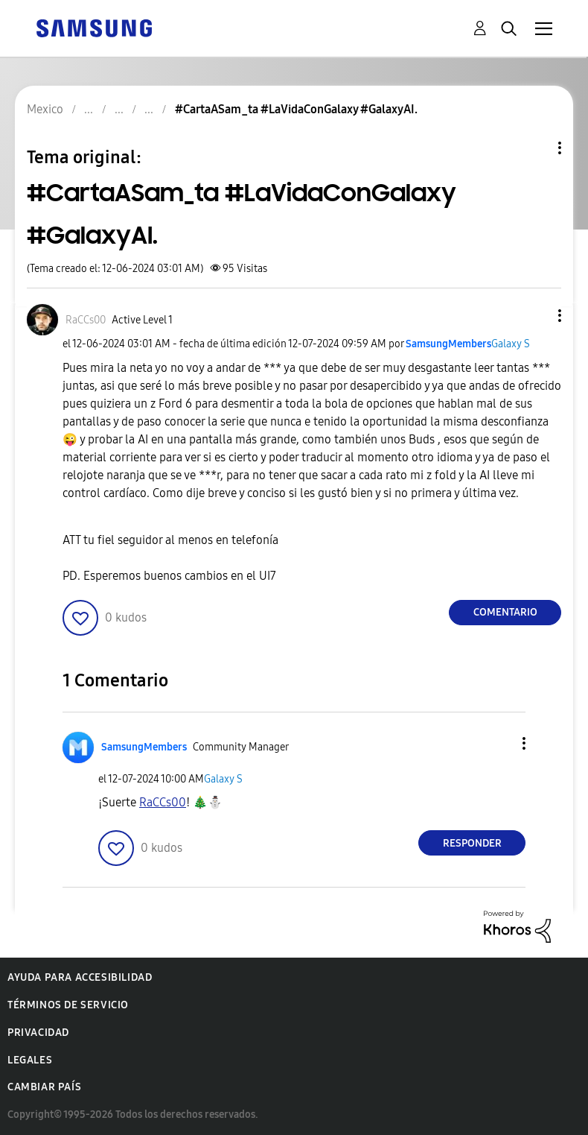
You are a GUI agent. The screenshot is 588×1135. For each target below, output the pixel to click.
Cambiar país (44, 1087)
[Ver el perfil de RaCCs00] (85, 320)
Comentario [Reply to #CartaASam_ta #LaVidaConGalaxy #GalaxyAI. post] (505, 612)
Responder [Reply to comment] (472, 843)
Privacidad (38, 1032)
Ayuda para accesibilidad (79, 977)
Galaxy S (510, 344)
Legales (29, 1060)
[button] (535, 315)
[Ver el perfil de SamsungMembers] (448, 344)
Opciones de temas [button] (534, 147)
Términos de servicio (68, 1005)
